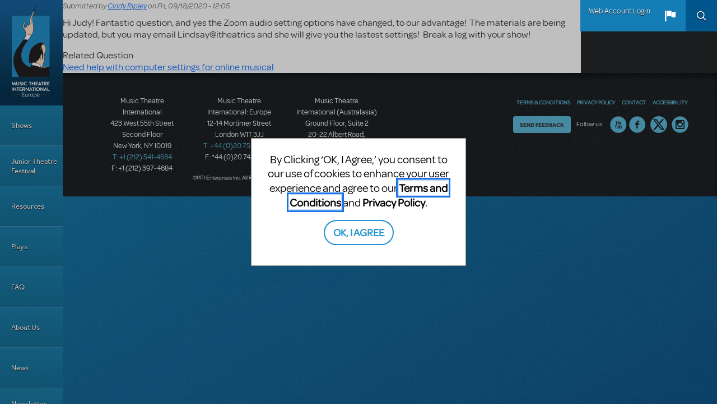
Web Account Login (619, 11)
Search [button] (701, 15)
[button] (670, 15)
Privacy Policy (393, 202)
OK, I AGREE (358, 232)
